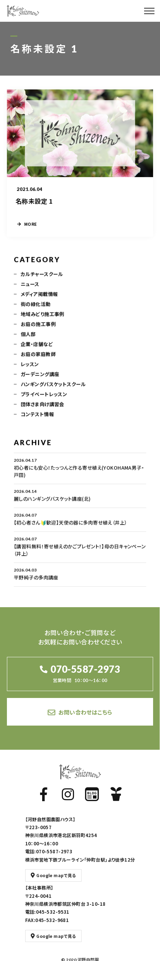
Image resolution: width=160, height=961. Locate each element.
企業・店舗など (37, 349)
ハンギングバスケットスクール (53, 389)
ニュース (30, 289)
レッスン (30, 369)
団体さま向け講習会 (42, 409)
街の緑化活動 (36, 309)
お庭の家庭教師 (38, 359)
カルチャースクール (42, 279)
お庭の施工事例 (38, 329)
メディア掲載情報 (39, 299)
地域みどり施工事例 (42, 319)
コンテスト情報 (37, 419)
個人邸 (28, 339)
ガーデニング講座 (40, 379)
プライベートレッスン (44, 399)
